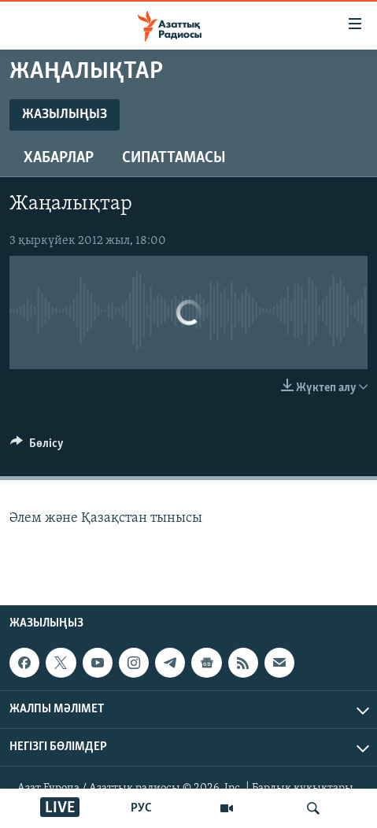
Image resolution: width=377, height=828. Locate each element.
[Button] (37, 447)
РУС (141, 808)
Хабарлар (59, 158)
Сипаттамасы (174, 158)
